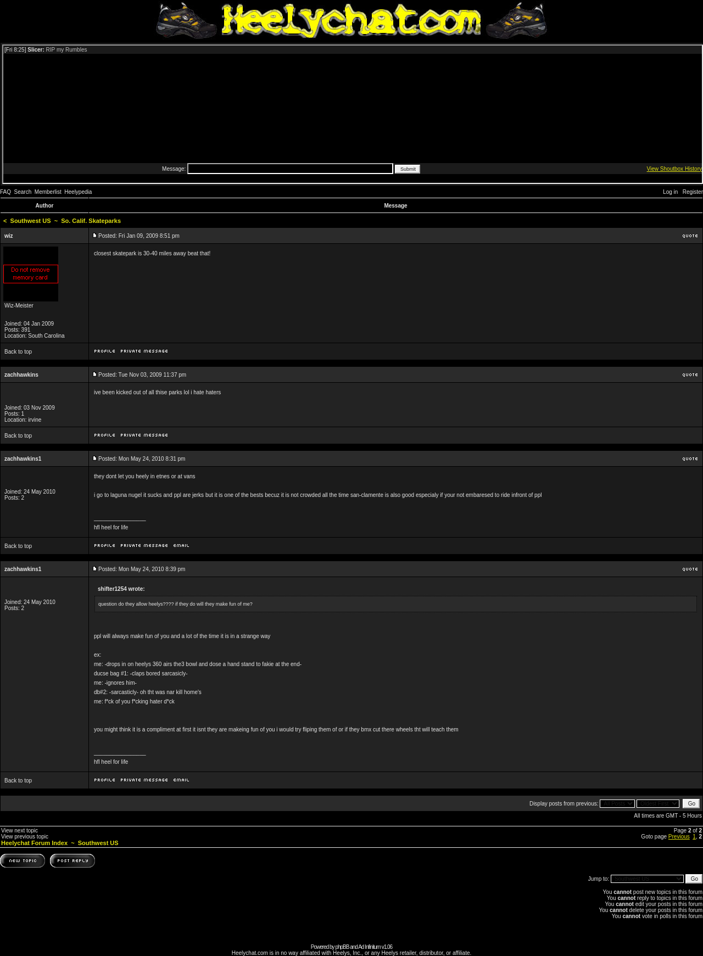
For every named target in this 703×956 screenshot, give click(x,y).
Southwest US (30, 220)
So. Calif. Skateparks (91, 220)
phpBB (342, 947)
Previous (679, 837)
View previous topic (24, 837)
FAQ (5, 192)
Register (693, 192)
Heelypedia (78, 192)
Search (23, 192)
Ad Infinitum (369, 947)
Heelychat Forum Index (34, 843)
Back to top (18, 352)
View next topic (19, 831)
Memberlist (48, 192)
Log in (670, 192)
